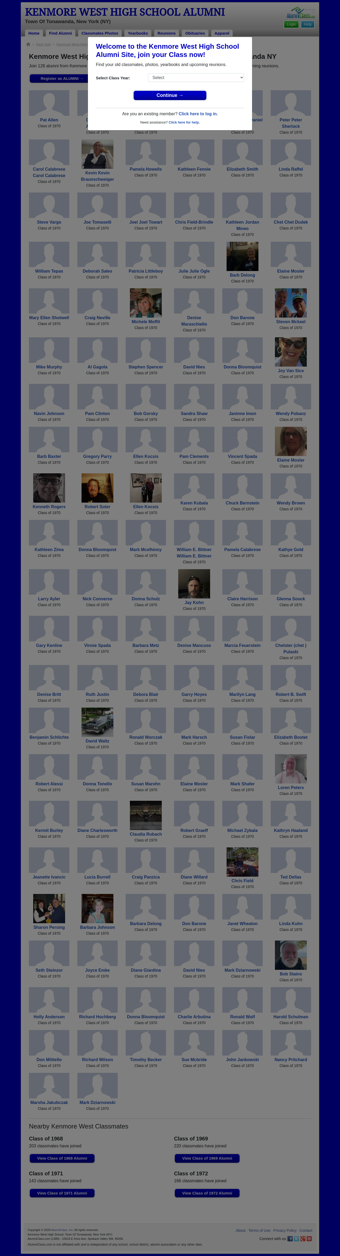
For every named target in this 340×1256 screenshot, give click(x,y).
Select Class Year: (113, 78)
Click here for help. (184, 122)
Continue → (170, 95)
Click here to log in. (198, 114)
